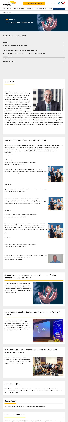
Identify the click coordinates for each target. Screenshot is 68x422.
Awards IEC (19, 259)
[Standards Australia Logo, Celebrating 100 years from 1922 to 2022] (13, 4)
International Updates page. (11, 392)
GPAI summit (17, 323)
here (15, 331)
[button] (34, 3)
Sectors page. (42, 406)
